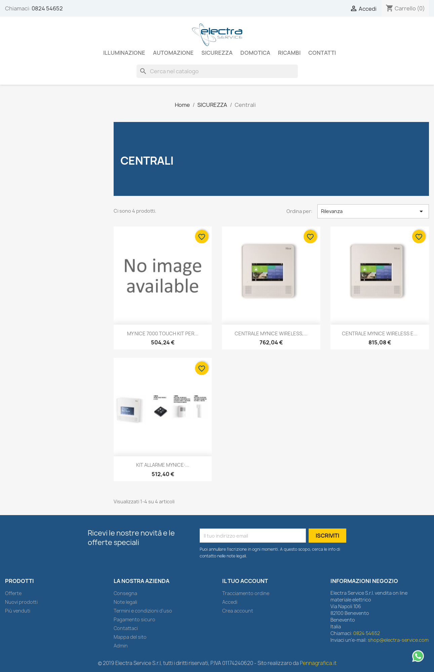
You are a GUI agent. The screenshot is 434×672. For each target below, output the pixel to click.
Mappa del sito (130, 637)
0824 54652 (47, 8)
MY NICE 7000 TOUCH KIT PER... (162, 333)
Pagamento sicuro (134, 619)
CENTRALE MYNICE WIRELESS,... (271, 333)
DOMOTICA (255, 52)
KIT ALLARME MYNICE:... (162, 465)
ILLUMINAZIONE (124, 52)
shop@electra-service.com (398, 640)
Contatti (322, 52)
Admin (121, 645)
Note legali (125, 602)
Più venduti (17, 610)
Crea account (237, 610)
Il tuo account (245, 581)
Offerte (13, 593)
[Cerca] (217, 71)
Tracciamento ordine (245, 593)
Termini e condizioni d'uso (143, 610)
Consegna (125, 593)
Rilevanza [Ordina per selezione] (373, 211)
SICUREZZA (217, 52)
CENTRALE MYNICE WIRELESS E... (380, 333)
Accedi (229, 602)
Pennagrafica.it (318, 663)
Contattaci (126, 628)
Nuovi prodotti (21, 602)
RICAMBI (289, 52)
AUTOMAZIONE (173, 52)
